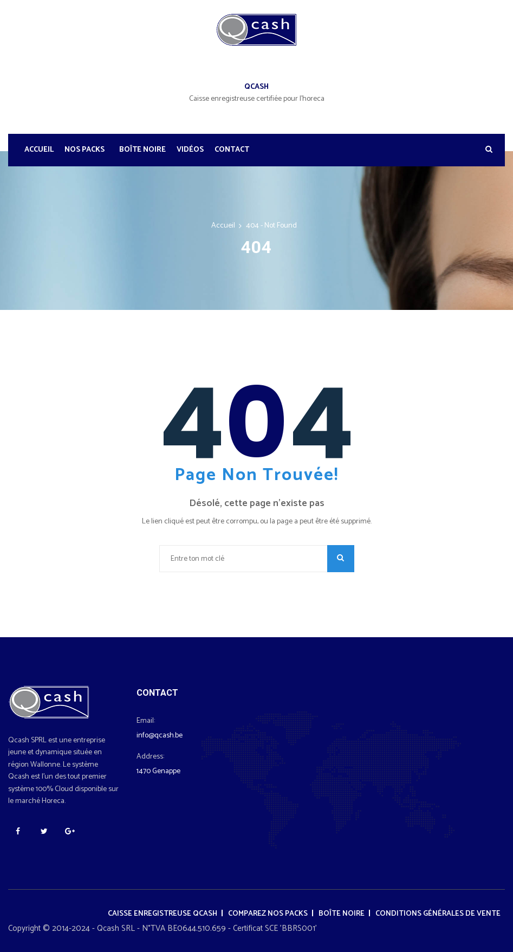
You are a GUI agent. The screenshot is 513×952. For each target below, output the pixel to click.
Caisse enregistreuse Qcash (162, 914)
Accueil (39, 150)
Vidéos (190, 150)
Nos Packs (84, 150)
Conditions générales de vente (438, 914)
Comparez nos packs (268, 914)
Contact (232, 150)
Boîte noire (142, 150)
